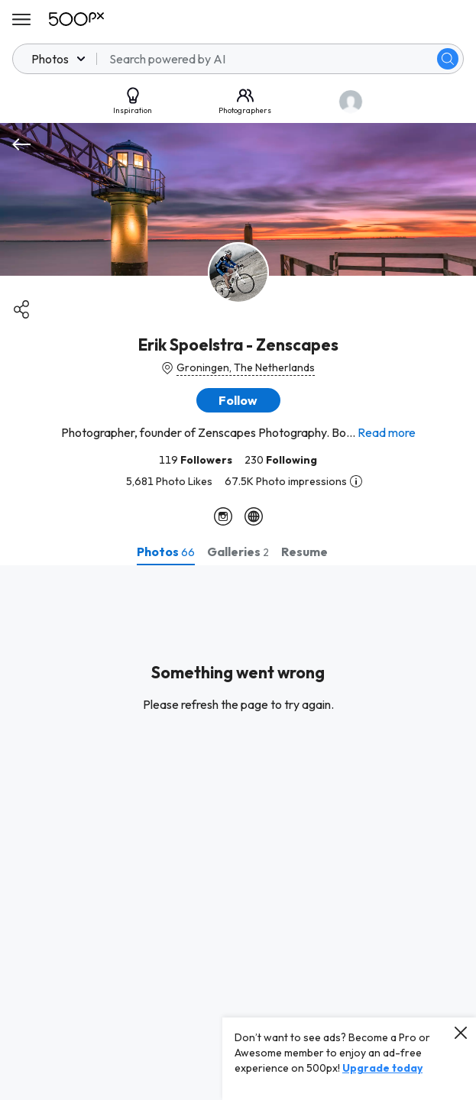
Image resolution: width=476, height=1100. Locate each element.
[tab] (166, 551)
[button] (238, 400)
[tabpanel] (238, 832)
